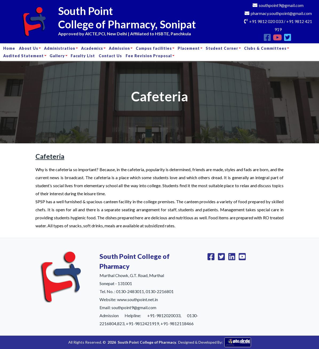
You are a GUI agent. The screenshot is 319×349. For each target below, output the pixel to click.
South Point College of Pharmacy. (147, 342)
